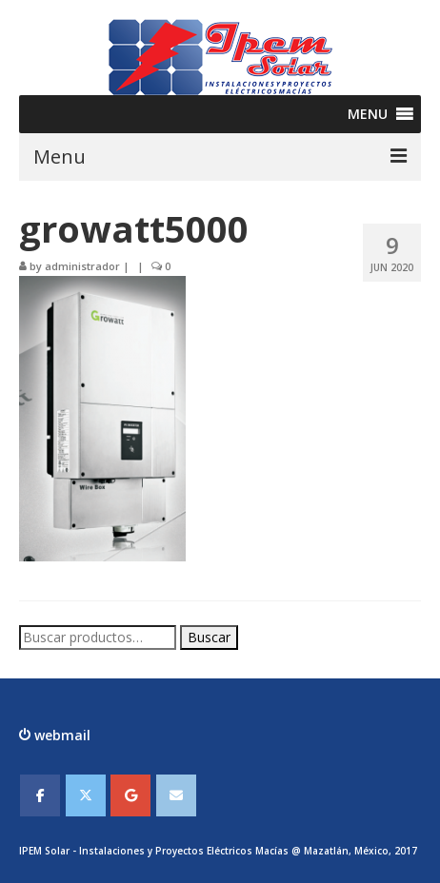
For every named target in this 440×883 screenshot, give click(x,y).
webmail (60, 735)
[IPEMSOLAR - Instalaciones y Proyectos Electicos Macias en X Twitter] (86, 795)
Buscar (209, 637)
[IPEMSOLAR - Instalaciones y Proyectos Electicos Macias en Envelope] (176, 795)
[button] (368, 114)
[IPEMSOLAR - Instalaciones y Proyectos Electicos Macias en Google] (130, 795)
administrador (82, 266)
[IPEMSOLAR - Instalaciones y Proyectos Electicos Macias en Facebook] (40, 795)
